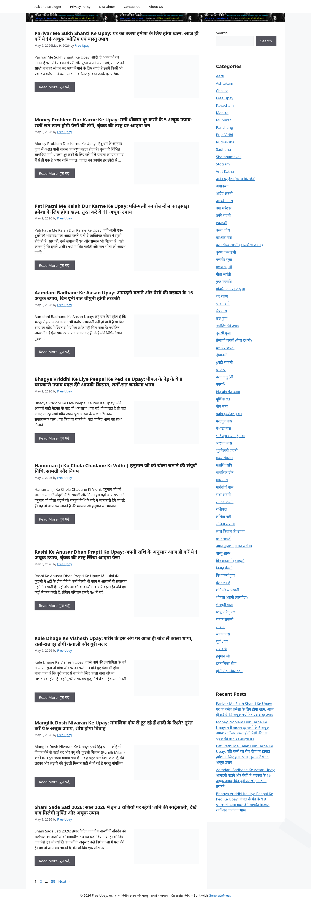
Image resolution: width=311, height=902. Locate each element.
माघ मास (222, 479)
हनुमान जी (223, 656)
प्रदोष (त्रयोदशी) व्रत (229, 413)
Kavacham (225, 105)
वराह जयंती (223, 538)
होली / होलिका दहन (229, 670)
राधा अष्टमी (223, 494)
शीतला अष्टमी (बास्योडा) (232, 597)
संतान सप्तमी (224, 619)
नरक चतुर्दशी (224, 377)
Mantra (222, 112)
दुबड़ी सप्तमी (224, 362)
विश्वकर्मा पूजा (225, 575)
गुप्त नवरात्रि (224, 281)
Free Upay (224, 97)
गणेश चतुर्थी (224, 266)
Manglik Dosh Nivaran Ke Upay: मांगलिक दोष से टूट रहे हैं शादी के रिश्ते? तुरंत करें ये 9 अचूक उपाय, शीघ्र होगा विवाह (114, 725)
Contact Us (132, 6)
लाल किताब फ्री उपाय (230, 531)
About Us (156, 6)
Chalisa (222, 90)
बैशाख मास (223, 428)
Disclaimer (107, 6)
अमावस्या (222, 186)
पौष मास (222, 406)
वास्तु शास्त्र (223, 553)
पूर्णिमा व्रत (223, 399)
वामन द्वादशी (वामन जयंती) (234, 545)
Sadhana (223, 149)
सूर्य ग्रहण (222, 641)
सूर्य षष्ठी (221, 648)
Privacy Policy (80, 6)
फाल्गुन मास (224, 421)
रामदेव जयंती (224, 501)
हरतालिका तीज (226, 663)
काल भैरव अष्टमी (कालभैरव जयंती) (239, 244)
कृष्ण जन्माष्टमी (226, 252)
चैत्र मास (221, 310)
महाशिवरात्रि (224, 465)
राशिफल (221, 509)
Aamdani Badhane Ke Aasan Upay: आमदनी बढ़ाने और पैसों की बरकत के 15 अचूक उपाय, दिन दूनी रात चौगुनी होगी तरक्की (114, 295)
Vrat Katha (225, 171)
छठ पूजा (221, 318)
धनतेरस (221, 369)
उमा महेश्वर (223, 208)
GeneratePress (220, 895)
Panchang (224, 127)
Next (64, 881)
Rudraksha (225, 142)
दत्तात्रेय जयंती (225, 347)
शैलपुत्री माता (224, 604)
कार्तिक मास (224, 237)
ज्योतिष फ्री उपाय (227, 325)
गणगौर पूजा (224, 259)
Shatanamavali (228, 156)
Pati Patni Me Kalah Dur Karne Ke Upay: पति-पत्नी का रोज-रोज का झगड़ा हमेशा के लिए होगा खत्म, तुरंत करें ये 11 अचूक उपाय (112, 209)
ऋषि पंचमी (223, 215)
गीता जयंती (223, 274)
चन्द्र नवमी (223, 303)
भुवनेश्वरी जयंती (227, 450)
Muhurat (223, 120)
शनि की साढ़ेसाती (227, 590)
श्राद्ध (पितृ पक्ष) (226, 612)
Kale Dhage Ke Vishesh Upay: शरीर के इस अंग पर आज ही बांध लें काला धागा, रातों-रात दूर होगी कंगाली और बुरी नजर (113, 641)
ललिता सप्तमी (225, 523)
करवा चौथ (223, 230)
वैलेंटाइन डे (223, 582)
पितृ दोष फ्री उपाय (228, 391)
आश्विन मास (224, 200)
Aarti (220, 75)
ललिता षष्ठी (223, 516)
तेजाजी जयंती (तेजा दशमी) (234, 340)
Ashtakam (224, 83)
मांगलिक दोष (224, 472)
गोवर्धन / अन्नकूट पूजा (230, 288)
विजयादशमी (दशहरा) (230, 560)
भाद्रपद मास (224, 443)
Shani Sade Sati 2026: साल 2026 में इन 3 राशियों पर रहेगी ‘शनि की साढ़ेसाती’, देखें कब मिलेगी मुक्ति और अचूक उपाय (116, 810)
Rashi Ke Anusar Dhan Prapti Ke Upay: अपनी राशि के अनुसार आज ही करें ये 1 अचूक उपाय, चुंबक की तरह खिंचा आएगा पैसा (116, 554)
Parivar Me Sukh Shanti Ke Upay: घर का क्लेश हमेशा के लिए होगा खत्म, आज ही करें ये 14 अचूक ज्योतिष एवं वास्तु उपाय (116, 36)
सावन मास (223, 634)
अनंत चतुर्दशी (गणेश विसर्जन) (235, 178)
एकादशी (221, 222)
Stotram (223, 164)
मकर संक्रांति (224, 457)
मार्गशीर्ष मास (224, 487)
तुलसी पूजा (223, 332)
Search (222, 32)
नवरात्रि (220, 384)
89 (53, 881)
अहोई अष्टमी (224, 193)
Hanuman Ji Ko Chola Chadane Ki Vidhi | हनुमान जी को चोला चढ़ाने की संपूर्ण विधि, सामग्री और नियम (116, 468)
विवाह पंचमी (224, 567)
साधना (220, 626)
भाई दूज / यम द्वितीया (230, 435)
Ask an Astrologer (48, 6)
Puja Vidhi (224, 134)
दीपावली (221, 355)
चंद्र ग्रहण (222, 296)
